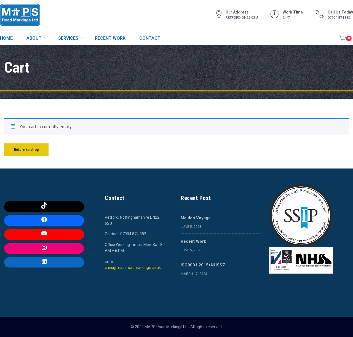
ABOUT (34, 38)
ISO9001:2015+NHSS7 (203, 265)
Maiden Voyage (196, 217)
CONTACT (150, 38)
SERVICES (68, 38)
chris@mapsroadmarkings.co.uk (133, 267)
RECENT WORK (110, 38)
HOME (6, 38)
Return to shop (26, 150)
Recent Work (193, 241)
